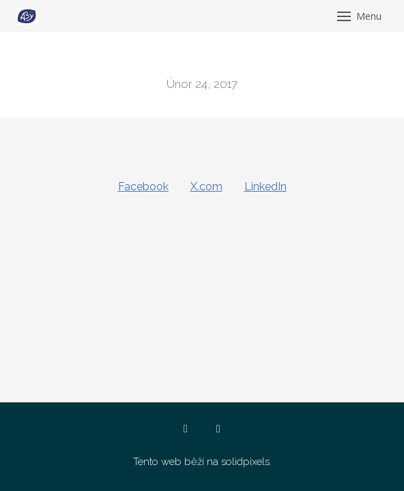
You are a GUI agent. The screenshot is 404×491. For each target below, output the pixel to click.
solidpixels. (246, 462)
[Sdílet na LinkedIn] (265, 186)
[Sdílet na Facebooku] (143, 186)
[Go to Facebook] (185, 428)
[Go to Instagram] (218, 428)
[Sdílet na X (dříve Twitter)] (206, 186)
